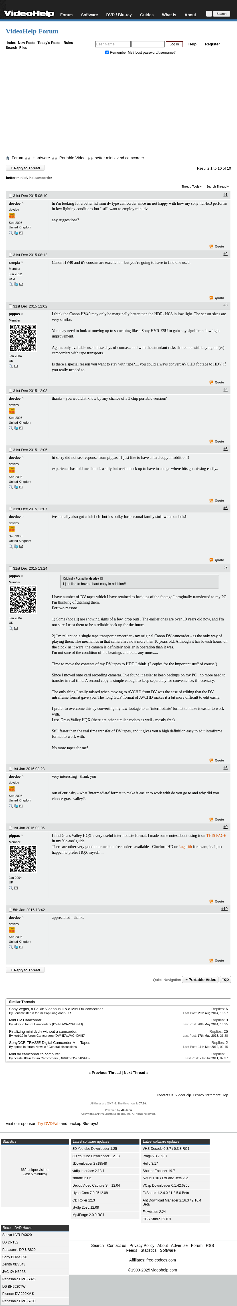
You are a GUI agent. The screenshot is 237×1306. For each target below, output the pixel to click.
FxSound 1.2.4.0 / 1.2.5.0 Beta (166, 1193)
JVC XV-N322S (14, 1272)
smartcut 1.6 (81, 1178)
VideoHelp (183, 1095)
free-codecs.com (161, 1260)
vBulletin (126, 1110)
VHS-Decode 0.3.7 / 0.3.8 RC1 (166, 1149)
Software (89, 14)
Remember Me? (120, 53)
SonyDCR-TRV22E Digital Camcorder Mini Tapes (49, 1042)
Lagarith (185, 847)
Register (212, 44)
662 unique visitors (35, 1170)
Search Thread (216, 186)
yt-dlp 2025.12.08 (85, 1207)
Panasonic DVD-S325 (19, 1279)
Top (225, 979)
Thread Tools (190, 186)
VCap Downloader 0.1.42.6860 (166, 1186)
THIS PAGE (216, 835)
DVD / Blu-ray (119, 14)
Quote (217, 246)
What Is (169, 14)
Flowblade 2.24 (154, 1212)
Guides (146, 14)
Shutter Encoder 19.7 (159, 1171)
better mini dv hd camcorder (119, 158)
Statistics (149, 1250)
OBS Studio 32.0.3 (157, 1219)
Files (23, 48)
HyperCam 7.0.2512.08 (90, 1193)
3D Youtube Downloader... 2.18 (95, 1156)
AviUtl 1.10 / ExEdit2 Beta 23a (166, 1178)
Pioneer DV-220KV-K (18, 1294)
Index (11, 43)
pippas (14, 314)
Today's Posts (48, 43)
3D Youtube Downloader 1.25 (94, 1149)
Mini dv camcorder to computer (34, 1054)
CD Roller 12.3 (83, 1200)
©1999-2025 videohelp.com (152, 1270)
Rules (68, 43)
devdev (15, 204)
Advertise (179, 1245)
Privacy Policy (141, 1245)
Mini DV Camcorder (25, 1020)
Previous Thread (106, 1072)
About (190, 14)
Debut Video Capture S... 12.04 (96, 1186)
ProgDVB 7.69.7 (155, 1156)
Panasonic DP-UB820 (19, 1250)
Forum (66, 14)
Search (11, 48)
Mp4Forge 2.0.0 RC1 (88, 1215)
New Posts (26, 43)
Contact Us (165, 1095)
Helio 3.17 (150, 1164)
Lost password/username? (155, 53)
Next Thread (134, 1072)
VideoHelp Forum (32, 31)
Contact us (116, 1245)
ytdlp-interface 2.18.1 (88, 1171)
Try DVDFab (49, 1123)
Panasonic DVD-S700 (19, 1301)
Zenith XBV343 (13, 1264)
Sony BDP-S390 (14, 1257)
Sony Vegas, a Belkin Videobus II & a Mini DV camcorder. (56, 1009)
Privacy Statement (206, 1095)
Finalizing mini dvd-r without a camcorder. (43, 1031)
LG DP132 (10, 1242)
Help (193, 44)
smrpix (14, 263)
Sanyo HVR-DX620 (17, 1235)
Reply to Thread (25, 167)
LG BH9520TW (13, 1287)
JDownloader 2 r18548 (89, 1164)
